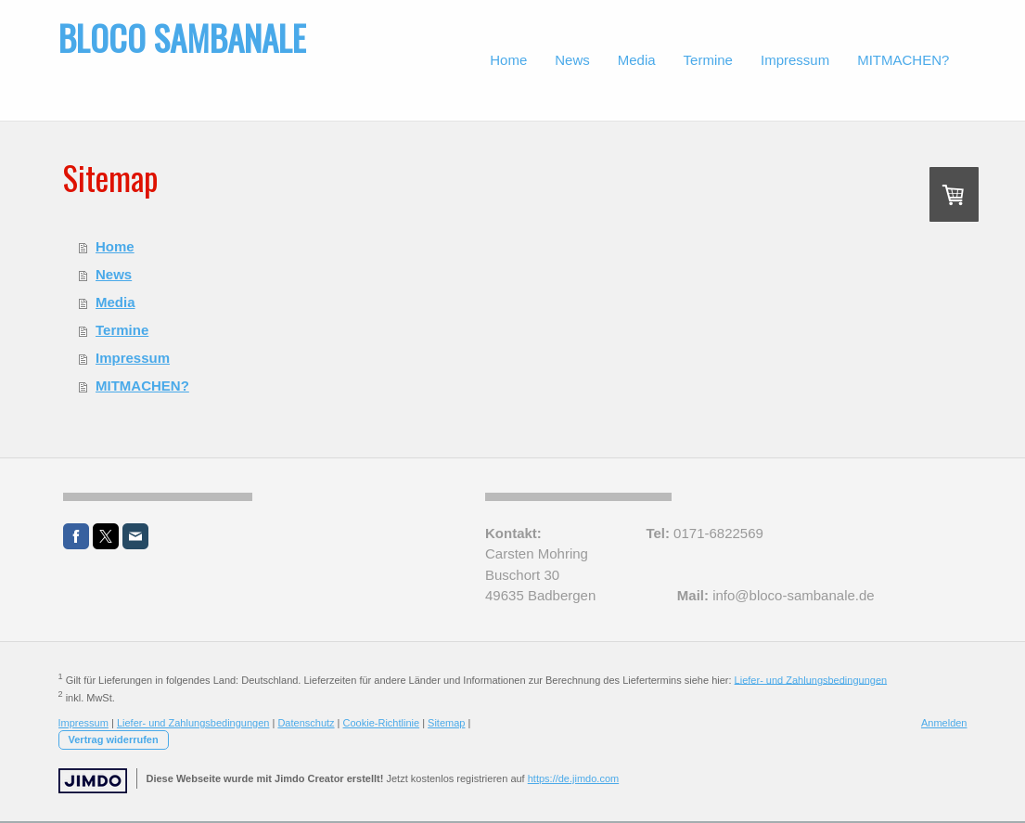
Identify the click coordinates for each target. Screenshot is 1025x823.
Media (115, 302)
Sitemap (446, 722)
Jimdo (92, 780)
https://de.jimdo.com (573, 778)
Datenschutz (305, 722)
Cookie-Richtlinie (381, 722)
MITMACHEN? (142, 385)
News (114, 274)
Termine (122, 330)
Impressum (133, 358)
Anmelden (944, 722)
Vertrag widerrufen (114, 739)
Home (115, 246)
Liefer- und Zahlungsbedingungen (811, 679)
